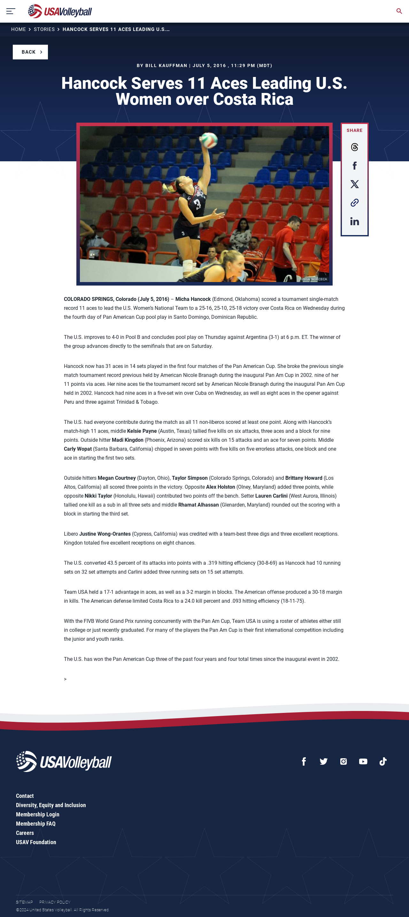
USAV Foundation (36, 842)
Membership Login (37, 814)
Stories (44, 29)
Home (18, 29)
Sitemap (24, 902)
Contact (25, 795)
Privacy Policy (55, 902)
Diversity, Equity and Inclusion (51, 805)
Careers (25, 832)
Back (29, 52)
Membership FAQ (36, 823)
